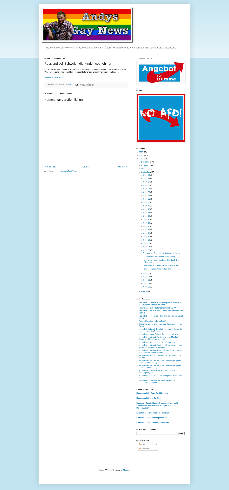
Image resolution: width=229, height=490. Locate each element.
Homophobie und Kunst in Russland (157, 269)
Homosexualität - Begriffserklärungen (152, 393)
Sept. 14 (146, 223)
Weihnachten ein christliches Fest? (152, 321)
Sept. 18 (146, 209)
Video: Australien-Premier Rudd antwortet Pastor (162, 266)
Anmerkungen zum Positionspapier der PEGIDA (157, 308)
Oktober (144, 169)
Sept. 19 (146, 206)
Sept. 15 (146, 219)
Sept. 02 (146, 284)
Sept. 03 (146, 280)
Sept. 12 (146, 230)
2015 (141, 152)
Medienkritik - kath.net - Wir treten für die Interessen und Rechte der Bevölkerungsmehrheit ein (160, 346)
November (145, 165)
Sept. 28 (146, 179)
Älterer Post (122, 167)
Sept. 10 (146, 237)
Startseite (86, 167)
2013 (141, 159)
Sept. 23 (146, 192)
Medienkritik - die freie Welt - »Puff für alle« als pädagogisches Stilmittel (157, 382)
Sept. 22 (146, 196)
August (144, 291)
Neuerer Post (50, 167)
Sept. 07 (146, 247)
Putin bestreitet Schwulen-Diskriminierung (159, 257)
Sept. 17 (146, 213)
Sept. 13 (146, 226)
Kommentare (144, 449)
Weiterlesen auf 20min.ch (55, 77)
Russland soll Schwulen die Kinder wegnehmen (161, 253)
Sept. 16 (146, 216)
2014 (141, 155)
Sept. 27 (146, 182)
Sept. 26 (146, 185)
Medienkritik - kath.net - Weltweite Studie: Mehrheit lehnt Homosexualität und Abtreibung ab (160, 338)
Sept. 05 (146, 273)
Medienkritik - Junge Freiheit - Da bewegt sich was (158, 334)
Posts (141, 444)
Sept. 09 (146, 240)
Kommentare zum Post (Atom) (65, 171)
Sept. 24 (146, 189)
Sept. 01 (146, 287)
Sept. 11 (146, 233)
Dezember (145, 162)
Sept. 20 (146, 202)
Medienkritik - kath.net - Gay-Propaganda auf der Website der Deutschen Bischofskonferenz (161, 304)
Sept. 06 (146, 250)
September (145, 172)
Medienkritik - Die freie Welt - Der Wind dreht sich (158, 342)
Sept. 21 (146, 199)
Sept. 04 (146, 277)
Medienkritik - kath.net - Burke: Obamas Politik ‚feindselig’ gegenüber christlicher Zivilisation (161, 351)
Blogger (126, 470)
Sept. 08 (146, 243)
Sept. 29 (146, 175)
